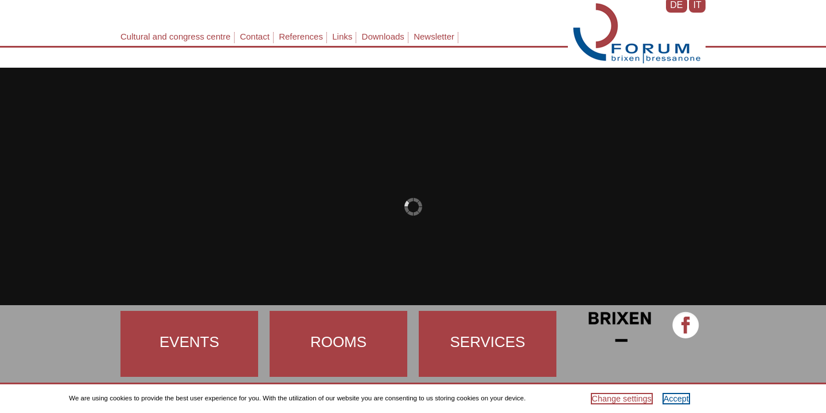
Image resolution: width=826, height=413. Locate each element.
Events (189, 341)
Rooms (338, 341)
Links (342, 36)
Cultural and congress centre (175, 36)
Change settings (622, 398)
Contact (255, 36)
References (301, 36)
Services (487, 341)
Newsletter (434, 36)
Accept (676, 398)
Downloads (383, 36)
